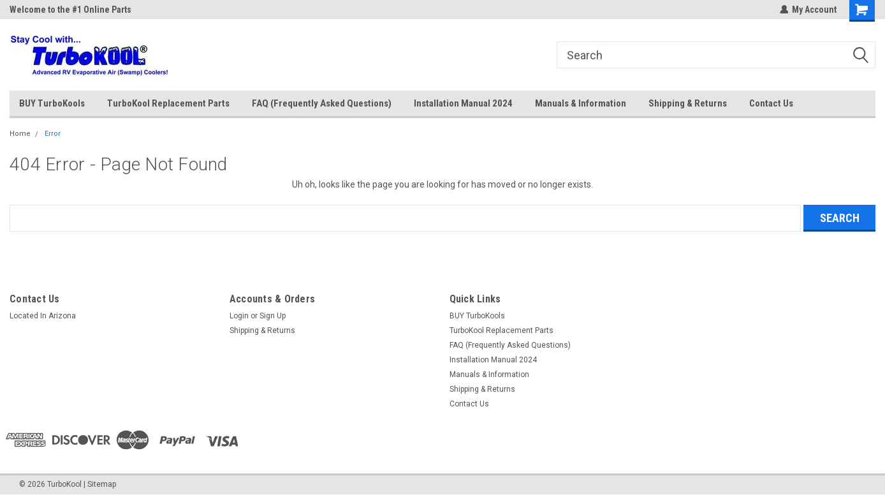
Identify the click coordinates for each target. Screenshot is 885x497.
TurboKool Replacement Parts (168, 103)
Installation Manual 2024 (463, 103)
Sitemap (101, 484)
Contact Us (771, 103)
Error (53, 134)
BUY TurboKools (52, 103)
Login (239, 315)
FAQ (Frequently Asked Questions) (321, 103)
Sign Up (273, 315)
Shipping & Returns (687, 103)
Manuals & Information (580, 103)
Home (20, 134)
